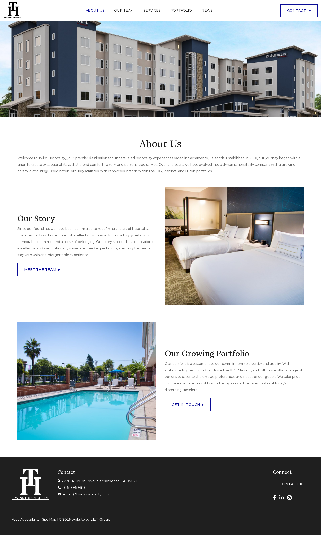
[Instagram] (289, 497)
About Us (95, 10)
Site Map (49, 519)
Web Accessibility (26, 519)
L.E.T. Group (100, 519)
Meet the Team (42, 270)
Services (152, 10)
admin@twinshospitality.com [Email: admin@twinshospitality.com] (85, 494)
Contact (299, 10)
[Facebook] (274, 497)
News (207, 10)
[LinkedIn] (281, 497)
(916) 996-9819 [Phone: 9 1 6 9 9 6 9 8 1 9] (73, 488)
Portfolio (181, 10)
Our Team (124, 10)
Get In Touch (188, 404)
